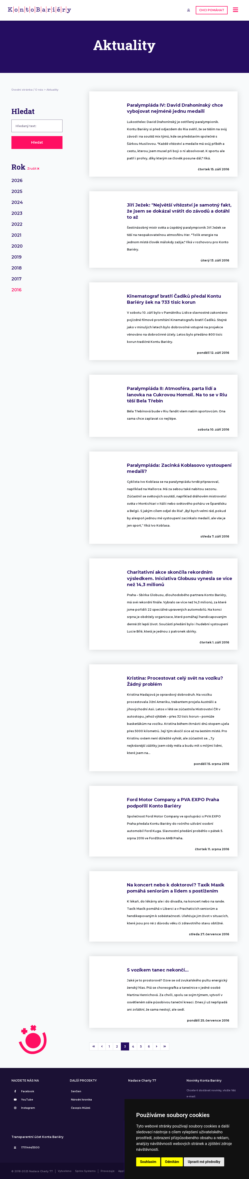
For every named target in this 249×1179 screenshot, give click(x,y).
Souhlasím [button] (148, 1162)
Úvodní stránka (22, 89)
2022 (16, 223)
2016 (16, 289)
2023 (16, 212)
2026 (17, 179)
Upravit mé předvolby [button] (204, 1162)
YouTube (23, 1099)
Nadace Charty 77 (142, 1080)
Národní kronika (81, 1099)
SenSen (76, 1090)
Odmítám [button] (172, 1162)
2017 (16, 278)
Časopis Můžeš (80, 1107)
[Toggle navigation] (235, 10)
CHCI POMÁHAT (211, 10)
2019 (16, 256)
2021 (16, 234)
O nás (39, 89)
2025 (16, 190)
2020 (17, 245)
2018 (16, 267)
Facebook (23, 1090)
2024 (17, 201)
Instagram (24, 1107)
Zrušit (33, 168)
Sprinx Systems (85, 1170)
